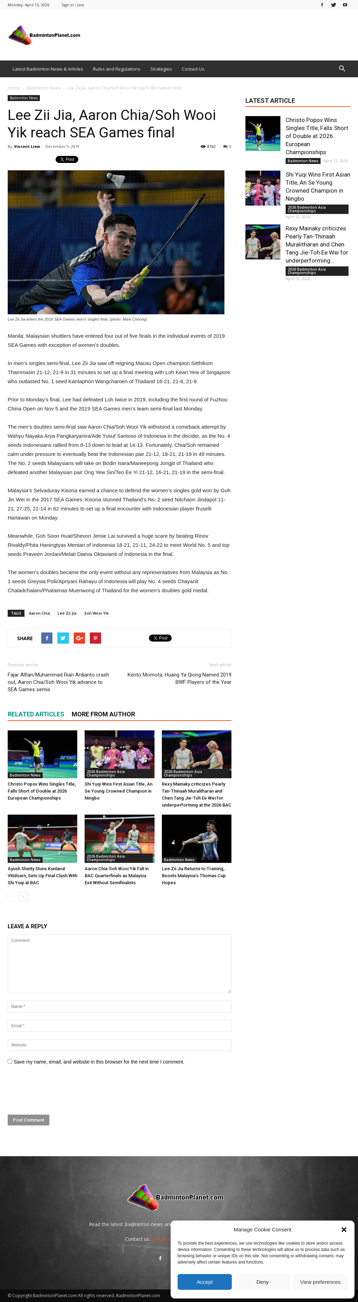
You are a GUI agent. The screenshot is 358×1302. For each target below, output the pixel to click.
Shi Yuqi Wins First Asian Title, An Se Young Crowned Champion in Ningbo (118, 791)
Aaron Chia (39, 613)
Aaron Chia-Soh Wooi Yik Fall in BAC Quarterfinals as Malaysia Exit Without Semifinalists (117, 875)
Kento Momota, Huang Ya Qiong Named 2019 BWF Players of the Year (179, 678)
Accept (205, 1282)
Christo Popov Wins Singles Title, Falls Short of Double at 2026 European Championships (42, 791)
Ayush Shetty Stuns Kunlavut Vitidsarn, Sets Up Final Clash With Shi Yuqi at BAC (42, 875)
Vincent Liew (27, 146)
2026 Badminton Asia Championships (106, 773)
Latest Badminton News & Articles (48, 69)
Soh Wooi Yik (96, 613)
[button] (344, 1229)
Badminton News (24, 97)
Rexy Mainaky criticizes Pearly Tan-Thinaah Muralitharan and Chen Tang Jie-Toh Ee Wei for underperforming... (317, 244)
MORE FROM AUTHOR (103, 714)
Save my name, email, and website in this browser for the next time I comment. (99, 1062)
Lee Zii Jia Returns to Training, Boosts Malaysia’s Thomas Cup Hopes (194, 875)
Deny (262, 1282)
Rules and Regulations (117, 69)
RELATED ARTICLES (36, 714)
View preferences (320, 1282)
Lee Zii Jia (67, 613)
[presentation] (61, 1090)
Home (14, 88)
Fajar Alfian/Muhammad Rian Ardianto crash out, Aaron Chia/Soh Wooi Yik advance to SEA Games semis (58, 682)
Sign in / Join (73, 4)
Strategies (161, 69)
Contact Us (193, 69)
